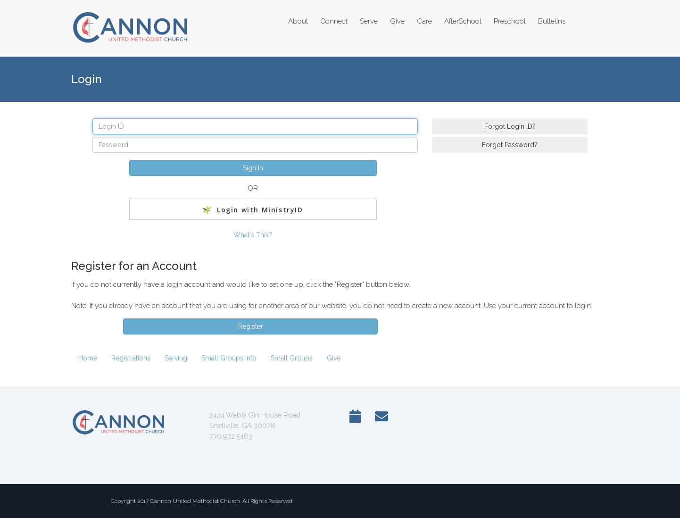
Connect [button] (334, 21)
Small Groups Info (229, 358)
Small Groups (292, 358)
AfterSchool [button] (462, 21)
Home (87, 358)
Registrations (130, 358)
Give (333, 358)
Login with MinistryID (252, 210)
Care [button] (424, 21)
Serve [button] (369, 21)
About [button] (298, 21)
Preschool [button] (510, 21)
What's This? (252, 235)
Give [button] (397, 21)
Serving (176, 358)
